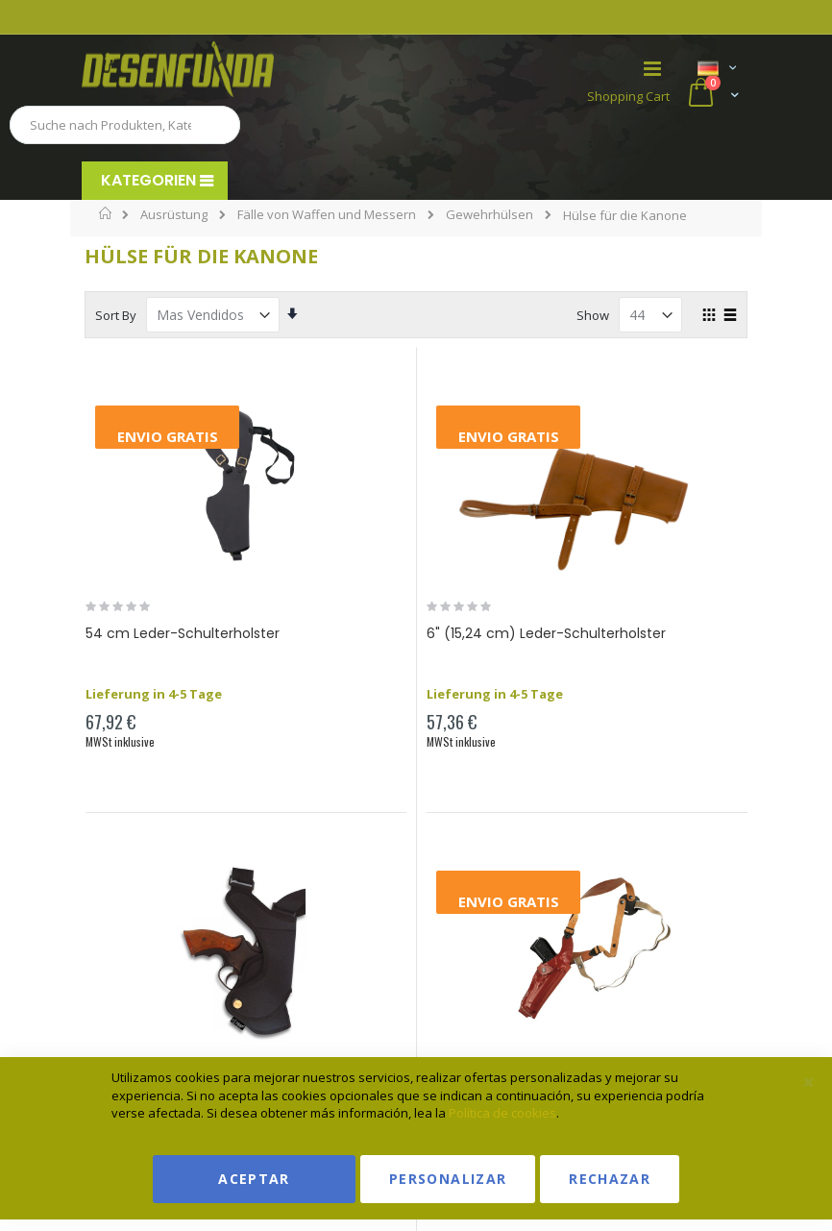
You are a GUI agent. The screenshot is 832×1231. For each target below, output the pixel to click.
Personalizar (447, 1178)
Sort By (115, 315)
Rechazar (609, 1178)
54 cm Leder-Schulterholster (183, 634)
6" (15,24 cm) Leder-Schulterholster (546, 634)
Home (106, 213)
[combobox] (125, 125)
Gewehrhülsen (489, 215)
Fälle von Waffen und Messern (326, 215)
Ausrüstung (174, 215)
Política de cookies (502, 1112)
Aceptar (253, 1178)
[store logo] (249, 69)
